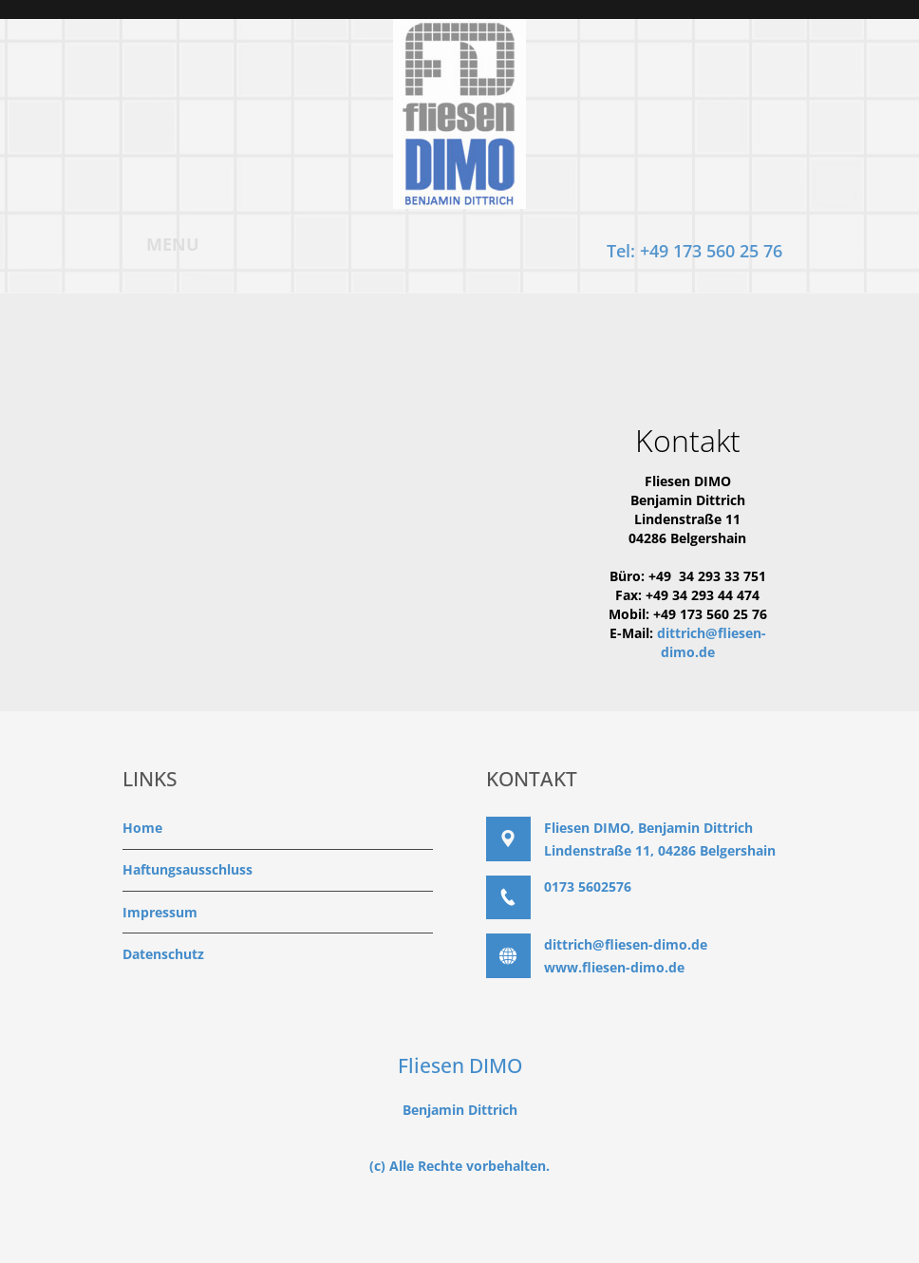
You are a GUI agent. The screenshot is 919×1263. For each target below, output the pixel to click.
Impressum (159, 912)
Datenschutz (163, 954)
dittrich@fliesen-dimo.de (711, 642)
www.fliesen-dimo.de (614, 967)
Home (142, 828)
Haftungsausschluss (187, 869)
